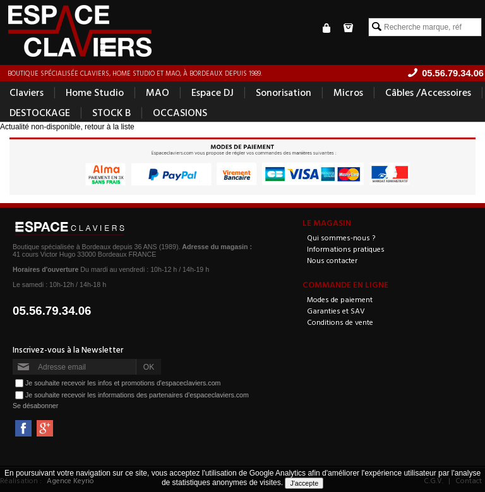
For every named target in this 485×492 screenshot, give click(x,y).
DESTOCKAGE (39, 112)
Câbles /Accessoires (428, 92)
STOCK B (111, 112)
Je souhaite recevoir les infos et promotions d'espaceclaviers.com (122, 383)
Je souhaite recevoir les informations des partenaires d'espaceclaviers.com (137, 395)
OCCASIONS (180, 112)
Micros (348, 92)
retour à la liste (110, 126)
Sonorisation (283, 92)
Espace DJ (212, 92)
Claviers (26, 92)
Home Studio (95, 92)
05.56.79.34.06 (52, 310)
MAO (157, 92)
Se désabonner (35, 405)
